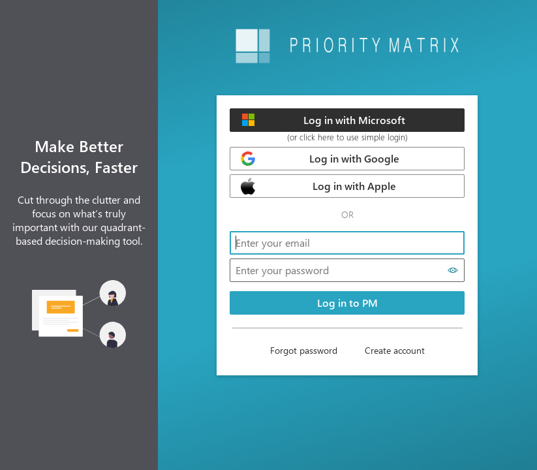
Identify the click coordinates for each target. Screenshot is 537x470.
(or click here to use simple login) (347, 136)
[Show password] (453, 270)
